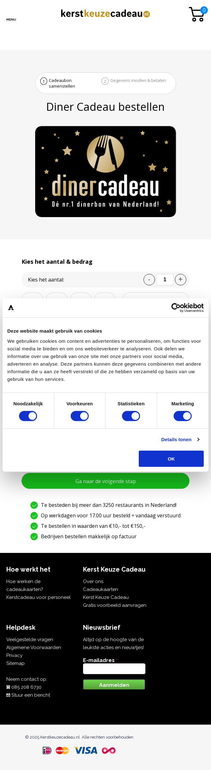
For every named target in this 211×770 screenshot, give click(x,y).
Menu (11, 19)
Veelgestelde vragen (29, 639)
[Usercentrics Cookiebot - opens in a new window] (176, 308)
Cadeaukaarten (100, 589)
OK (171, 458)
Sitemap (15, 663)
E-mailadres (100, 660)
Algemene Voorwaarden (33, 647)
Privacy (14, 655)
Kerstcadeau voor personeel (38, 597)
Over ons (93, 581)
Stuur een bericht (30, 695)
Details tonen (176, 439)
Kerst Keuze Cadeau (106, 597)
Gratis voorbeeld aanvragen (114, 605)
